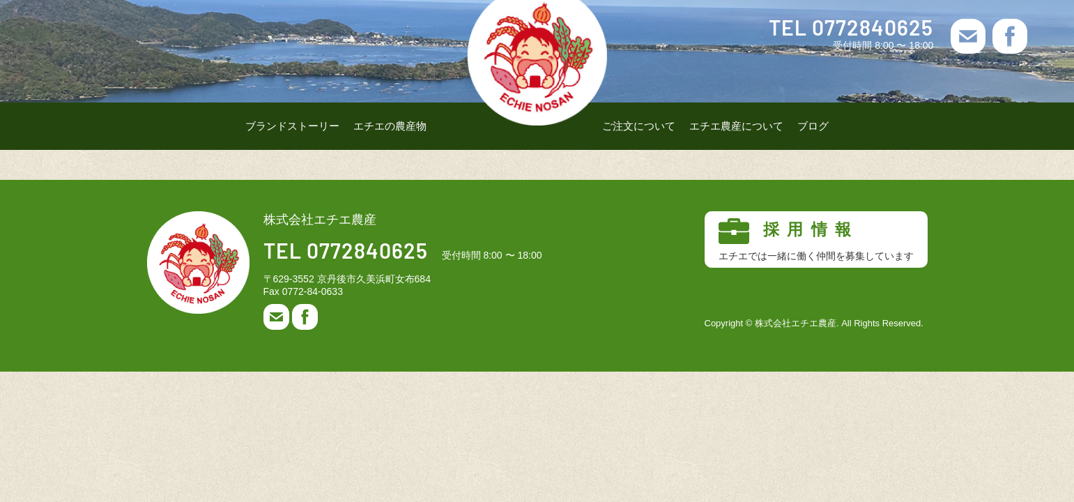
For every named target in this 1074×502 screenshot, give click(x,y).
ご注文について (638, 126)
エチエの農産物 (390, 126)
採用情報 (816, 239)
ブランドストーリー (292, 126)
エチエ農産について (736, 126)
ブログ (813, 126)
